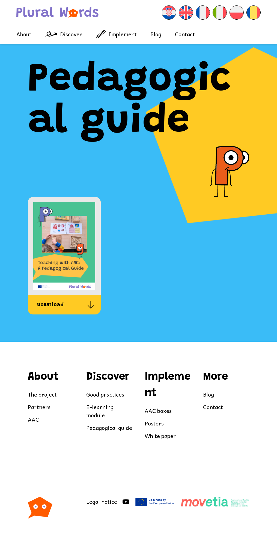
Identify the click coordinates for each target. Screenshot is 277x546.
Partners (39, 407)
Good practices (105, 394)
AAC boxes (158, 411)
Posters (154, 423)
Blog (155, 34)
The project (42, 394)
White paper (160, 436)
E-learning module (100, 411)
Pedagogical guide (109, 428)
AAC (33, 419)
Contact (185, 34)
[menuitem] (169, 12)
